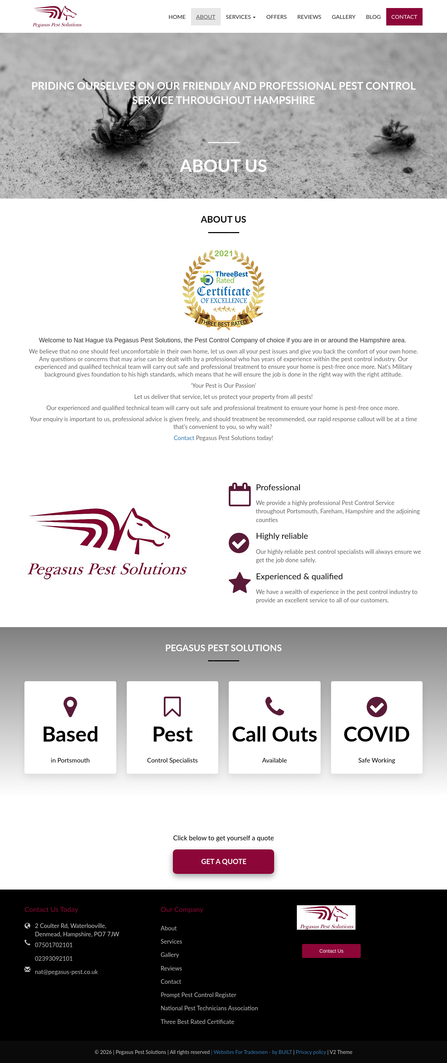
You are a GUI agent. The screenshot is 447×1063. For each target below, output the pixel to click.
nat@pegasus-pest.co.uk (66, 971)
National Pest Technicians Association (209, 1008)
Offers (276, 16)
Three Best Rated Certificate (197, 1021)
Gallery (344, 16)
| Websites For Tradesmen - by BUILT (252, 1052)
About (205, 16)
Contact (404, 16)
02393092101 (54, 958)
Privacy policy (311, 1052)
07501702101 (54, 945)
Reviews (309, 16)
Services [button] (241, 16)
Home (176, 16)
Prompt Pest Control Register (198, 994)
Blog (373, 16)
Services (171, 941)
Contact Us (331, 951)
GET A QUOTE (223, 861)
